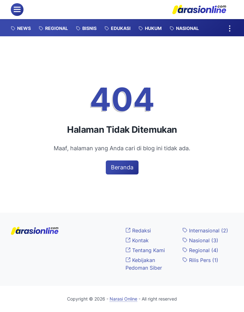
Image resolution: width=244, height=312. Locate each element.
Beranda (122, 167)
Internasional (205, 230)
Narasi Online (123, 298)
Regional (200, 250)
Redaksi (138, 230)
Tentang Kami (145, 250)
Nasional (200, 240)
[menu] (17, 9)
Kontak (137, 240)
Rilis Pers (200, 260)
